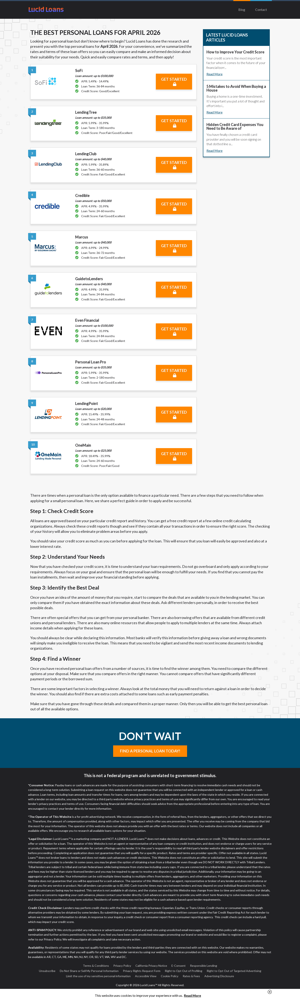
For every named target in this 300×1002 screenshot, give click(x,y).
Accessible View (145, 976)
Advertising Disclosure (219, 976)
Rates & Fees (191, 976)
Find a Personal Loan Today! (150, 751)
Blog (241, 9)
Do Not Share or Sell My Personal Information (89, 971)
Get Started (174, 81)
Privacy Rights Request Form (141, 971)
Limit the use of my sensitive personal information (98, 976)
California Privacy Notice (151, 965)
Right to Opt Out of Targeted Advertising (234, 971)
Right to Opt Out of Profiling (183, 971)
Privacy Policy (122, 965)
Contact (261, 9)
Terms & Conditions (96, 965)
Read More (214, 74)
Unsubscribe (47, 971)
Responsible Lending (203, 965)
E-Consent (178, 965)
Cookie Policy (169, 976)
